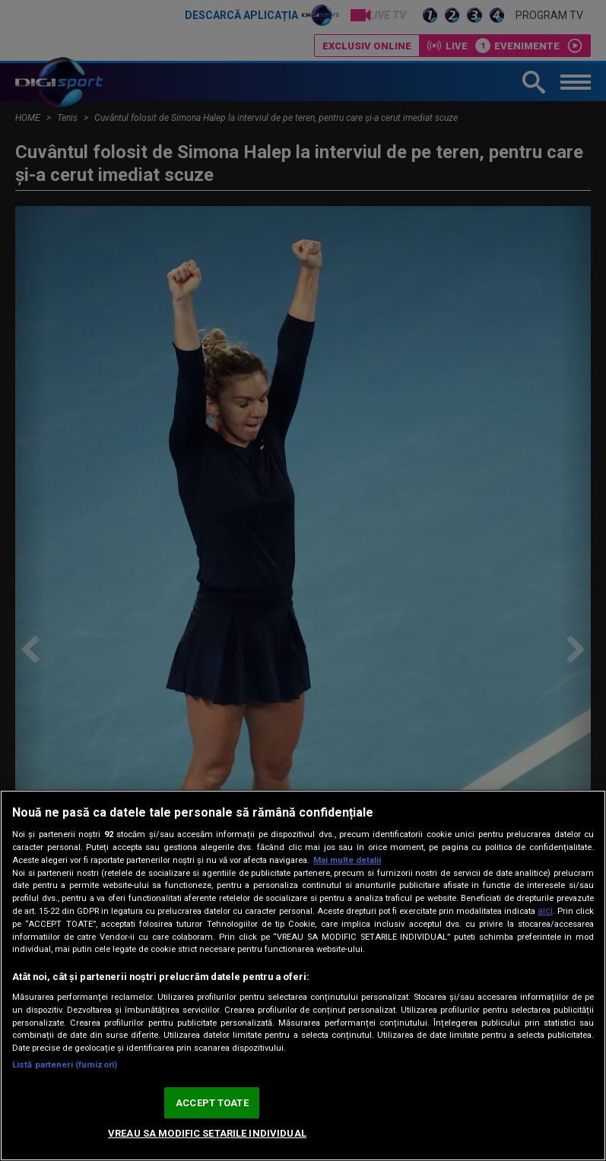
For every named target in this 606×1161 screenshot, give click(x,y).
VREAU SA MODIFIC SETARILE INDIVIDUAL (207, 1133)
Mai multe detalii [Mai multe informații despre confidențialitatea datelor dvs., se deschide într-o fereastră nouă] (347, 860)
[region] (303, 975)
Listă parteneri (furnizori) (64, 1065)
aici (545, 911)
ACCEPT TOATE (212, 1103)
